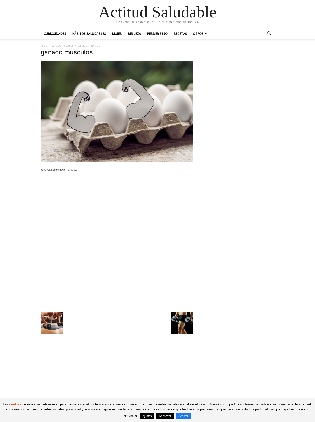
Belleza (134, 33)
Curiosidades (55, 33)
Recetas (180, 33)
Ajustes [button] (147, 416)
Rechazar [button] (165, 416)
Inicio (44, 45)
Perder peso (157, 33)
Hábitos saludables (89, 33)
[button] (269, 34)
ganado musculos (62, 45)
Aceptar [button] (183, 416)
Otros (198, 33)
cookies (15, 404)
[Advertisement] (117, 206)
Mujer (117, 33)
